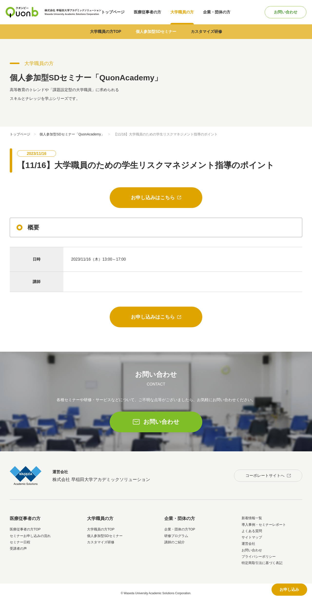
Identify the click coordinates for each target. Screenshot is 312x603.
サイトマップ (252, 537)
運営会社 (248, 544)
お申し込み (289, 589)
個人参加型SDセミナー (156, 31)
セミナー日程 (20, 542)
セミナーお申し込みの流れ (30, 536)
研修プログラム (176, 536)
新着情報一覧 (252, 518)
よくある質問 (252, 531)
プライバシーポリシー (259, 556)
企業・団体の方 (216, 12)
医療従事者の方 (147, 12)
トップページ (113, 12)
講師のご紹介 (174, 542)
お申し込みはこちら (153, 197)
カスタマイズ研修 (206, 31)
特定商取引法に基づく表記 (262, 563)
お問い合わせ (285, 12)
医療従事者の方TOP (25, 529)
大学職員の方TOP (105, 31)
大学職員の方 (182, 12)
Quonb (22, 12)
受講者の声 (18, 548)
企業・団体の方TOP (179, 529)
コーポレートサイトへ (264, 475)
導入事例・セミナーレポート (264, 525)
